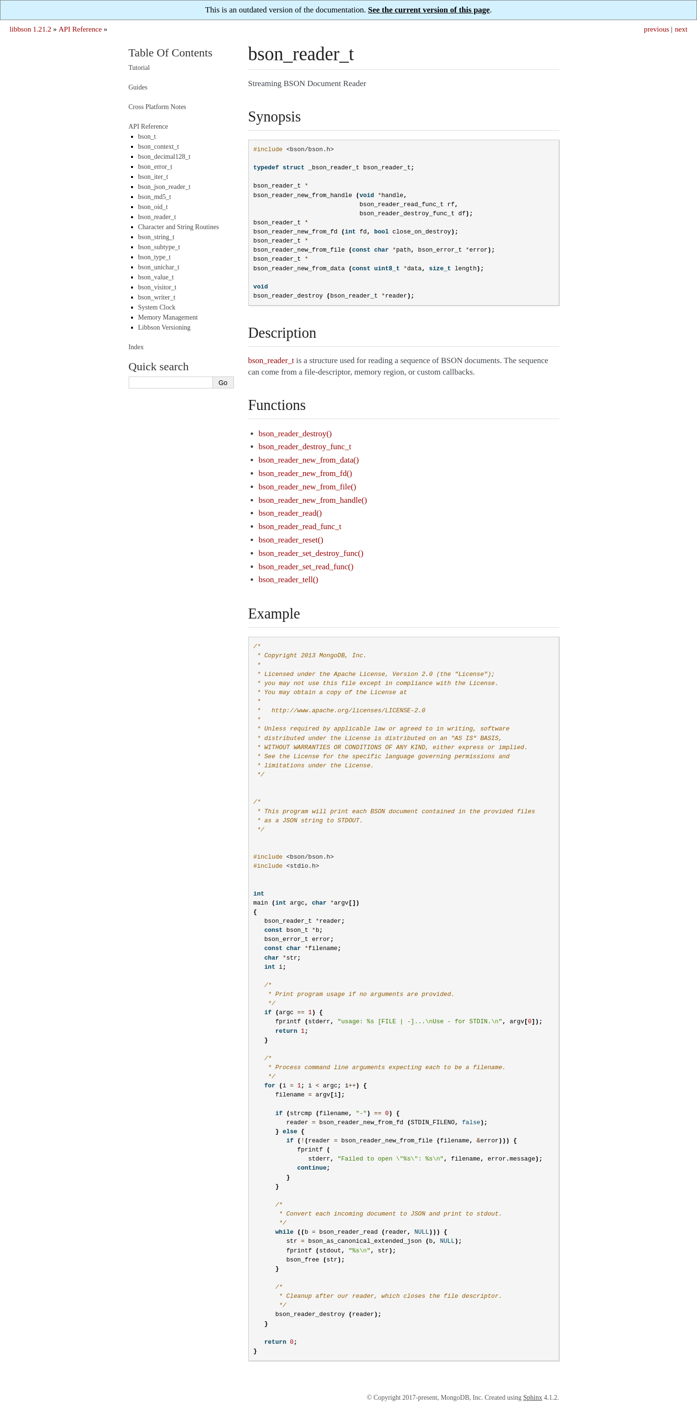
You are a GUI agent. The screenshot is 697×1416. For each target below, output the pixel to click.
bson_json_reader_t (164, 186)
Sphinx (532, 1397)
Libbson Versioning (164, 327)
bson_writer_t (157, 297)
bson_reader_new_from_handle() (313, 500)
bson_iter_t (153, 176)
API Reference (79, 29)
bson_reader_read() (290, 513)
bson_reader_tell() (289, 579)
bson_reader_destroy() (295, 433)
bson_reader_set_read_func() (306, 566)
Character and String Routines (178, 227)
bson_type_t (154, 257)
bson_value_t (156, 277)
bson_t (147, 136)
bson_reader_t (157, 217)
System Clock (157, 307)
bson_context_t (158, 146)
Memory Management (168, 317)
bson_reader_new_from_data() (309, 460)
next (681, 29)
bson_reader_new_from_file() (307, 486)
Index (136, 347)
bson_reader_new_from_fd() (305, 473)
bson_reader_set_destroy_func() (311, 553)
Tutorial (139, 67)
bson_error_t (155, 166)
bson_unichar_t (158, 267)
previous (656, 29)
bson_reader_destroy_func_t (305, 446)
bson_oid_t (153, 206)
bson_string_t (156, 237)
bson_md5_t (154, 196)
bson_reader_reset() (291, 539)
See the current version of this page (429, 9)
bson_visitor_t (157, 287)
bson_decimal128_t (164, 156)
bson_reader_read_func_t (300, 526)
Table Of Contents (171, 52)
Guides (138, 87)
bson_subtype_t (159, 247)
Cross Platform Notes (158, 107)
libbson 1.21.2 (30, 29)
